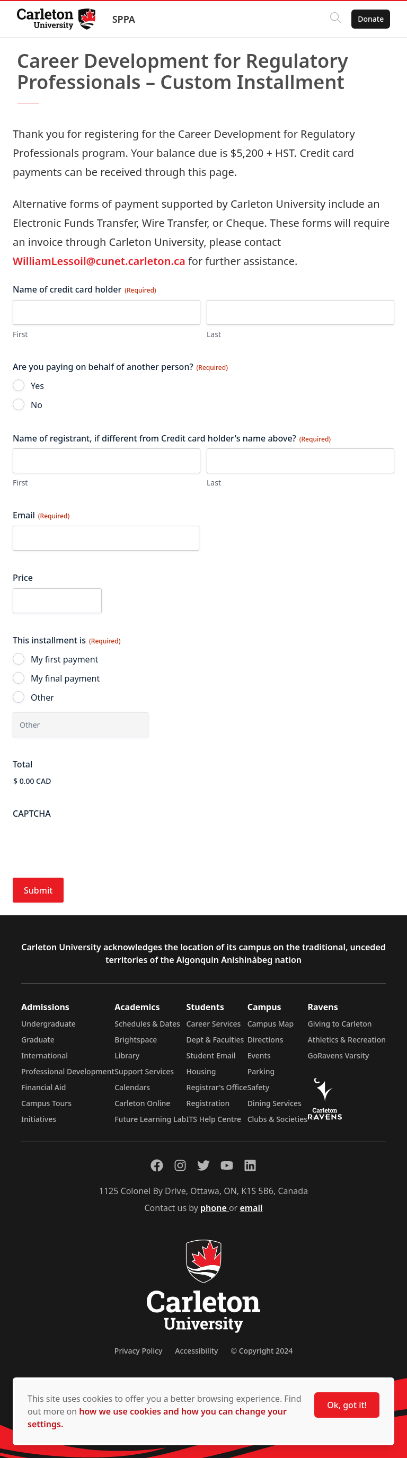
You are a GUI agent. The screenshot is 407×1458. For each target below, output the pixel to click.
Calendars (132, 1087)
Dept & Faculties (215, 1040)
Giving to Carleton (340, 1024)
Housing (201, 1071)
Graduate (38, 1040)
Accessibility (196, 1351)
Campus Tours (46, 1103)
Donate (371, 19)
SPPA (123, 19)
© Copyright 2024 (262, 1351)
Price (23, 578)
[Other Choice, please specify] (80, 724)
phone (214, 1208)
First (20, 334)
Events (259, 1055)
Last (214, 334)
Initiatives (38, 1119)
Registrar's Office (217, 1087)
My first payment (64, 659)
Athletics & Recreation (347, 1040)
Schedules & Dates (147, 1024)
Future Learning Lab (150, 1119)
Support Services (144, 1071)
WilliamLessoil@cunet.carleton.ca (99, 261)
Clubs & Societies (277, 1119)
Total (22, 764)
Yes (37, 386)
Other (42, 697)
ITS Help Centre (214, 1119)
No (36, 405)
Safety (258, 1087)
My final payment (65, 678)
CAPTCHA (32, 813)
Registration (208, 1103)
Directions (265, 1040)
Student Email (211, 1055)
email (251, 1208)
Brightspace (135, 1040)
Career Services (214, 1024)
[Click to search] (335, 19)
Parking (261, 1071)
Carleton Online (142, 1103)
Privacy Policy (138, 1351)
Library (126, 1055)
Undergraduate (48, 1024)
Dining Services (274, 1103)
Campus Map (270, 1024)
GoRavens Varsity (338, 1055)
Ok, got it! (347, 1405)
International (44, 1055)
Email (41, 515)
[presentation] (93, 844)
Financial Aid (43, 1087)
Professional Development (67, 1071)
